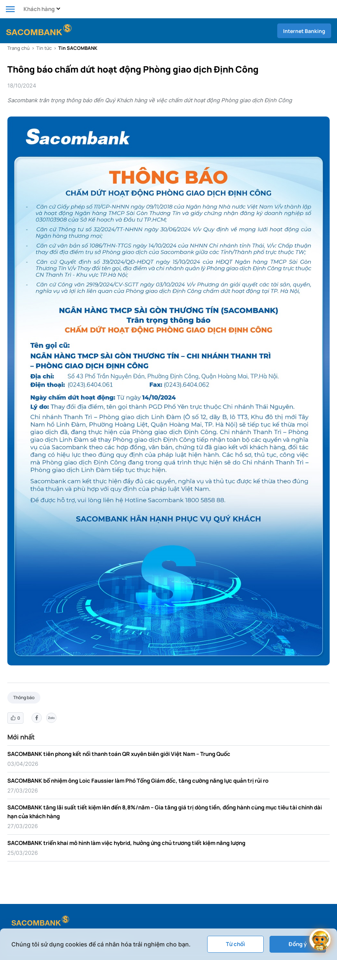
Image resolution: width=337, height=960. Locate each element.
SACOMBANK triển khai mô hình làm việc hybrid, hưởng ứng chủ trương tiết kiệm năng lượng (126, 843)
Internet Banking (304, 30)
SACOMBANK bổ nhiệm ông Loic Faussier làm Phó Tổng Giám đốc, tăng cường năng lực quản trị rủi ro (137, 780)
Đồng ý (298, 944)
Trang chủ (18, 48)
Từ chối (235, 944)
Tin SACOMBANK (77, 48)
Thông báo (23, 697)
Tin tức (44, 48)
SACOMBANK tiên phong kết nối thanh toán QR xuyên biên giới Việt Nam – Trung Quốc (118, 754)
